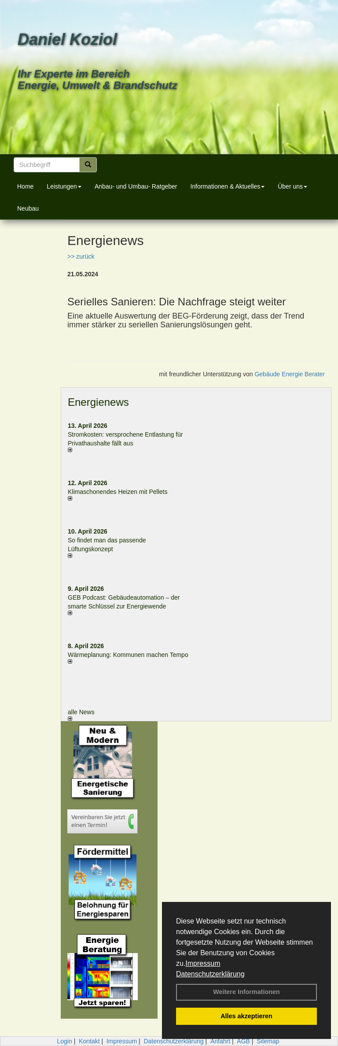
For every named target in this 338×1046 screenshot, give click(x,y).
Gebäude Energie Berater (289, 374)
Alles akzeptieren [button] (246, 1016)
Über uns (292, 186)
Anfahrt (220, 1041)
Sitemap (268, 1041)
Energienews (98, 402)
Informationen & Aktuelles (227, 186)
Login (64, 1041)
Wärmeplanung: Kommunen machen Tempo (128, 654)
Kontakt (89, 1041)
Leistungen (64, 186)
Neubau (28, 208)
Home (25, 186)
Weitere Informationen (246, 991)
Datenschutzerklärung (210, 974)
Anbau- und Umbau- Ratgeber (136, 186)
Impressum (202, 963)
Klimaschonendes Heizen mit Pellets (117, 491)
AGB (243, 1041)
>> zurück (80, 256)
